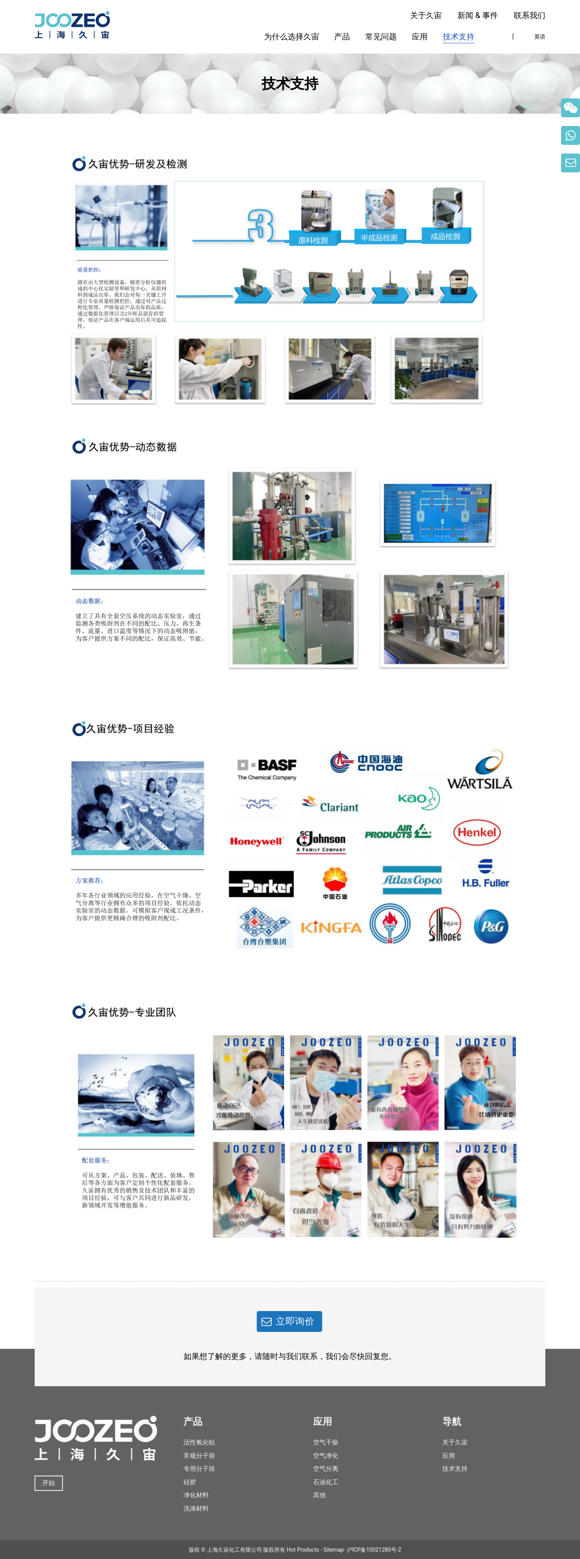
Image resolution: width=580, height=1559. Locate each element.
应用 (420, 36)
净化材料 (185, 1495)
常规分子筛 (188, 1455)
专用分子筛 (188, 1468)
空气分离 (314, 1468)
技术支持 (458, 36)
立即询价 (284, 1321)
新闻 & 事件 (477, 15)
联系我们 (529, 15)
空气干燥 (314, 1442)
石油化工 (314, 1482)
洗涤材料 (185, 1508)
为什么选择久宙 (291, 36)
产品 (342, 36)
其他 (308, 1495)
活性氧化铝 (188, 1442)
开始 (40, 1483)
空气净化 (314, 1455)
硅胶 (179, 1482)
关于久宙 (426, 15)
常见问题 (381, 36)
